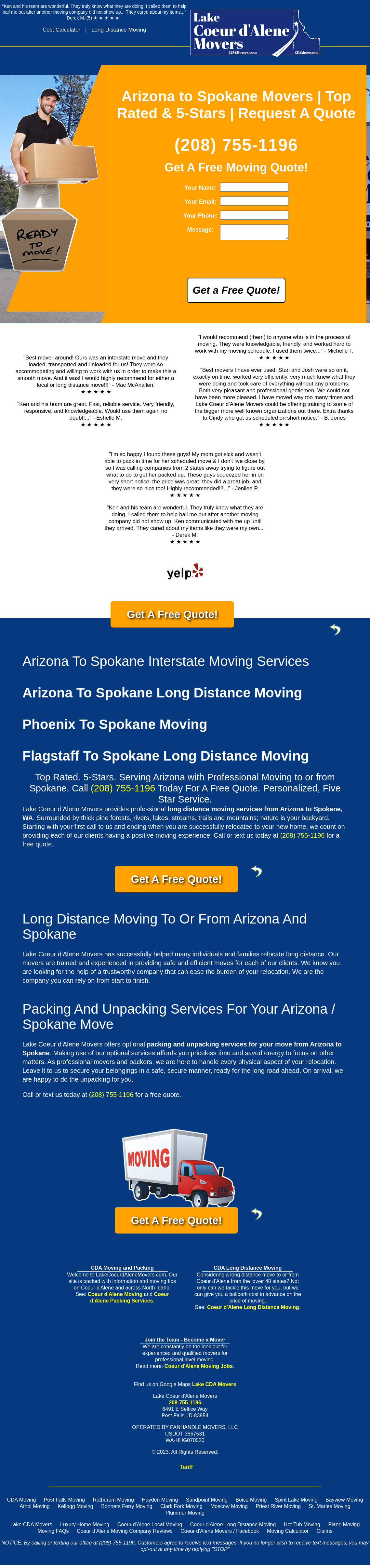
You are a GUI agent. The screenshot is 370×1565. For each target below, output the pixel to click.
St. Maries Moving (329, 1509)
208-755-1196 (185, 1405)
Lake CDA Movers (214, 1387)
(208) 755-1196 (236, 144)
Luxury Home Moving (84, 1527)
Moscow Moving (229, 1509)
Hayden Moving (160, 1502)
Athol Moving (35, 1509)
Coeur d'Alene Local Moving (149, 1527)
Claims (325, 1533)
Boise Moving (251, 1502)
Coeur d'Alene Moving (115, 1297)
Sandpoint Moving (207, 1502)
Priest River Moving (278, 1509)
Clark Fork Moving (181, 1509)
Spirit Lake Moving (296, 1502)
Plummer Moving (185, 1515)
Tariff (186, 1469)
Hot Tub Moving (302, 1527)
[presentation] (230, 264)
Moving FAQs (53, 1533)
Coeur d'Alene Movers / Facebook (219, 1533)
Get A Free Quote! (180, 620)
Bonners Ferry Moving (126, 1509)
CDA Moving (21, 1502)
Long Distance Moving (118, 30)
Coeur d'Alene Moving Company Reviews (125, 1533)
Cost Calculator (61, 30)
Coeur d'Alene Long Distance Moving (253, 1310)
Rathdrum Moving (113, 1502)
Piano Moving (344, 1527)
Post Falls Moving (64, 1502)
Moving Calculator (288, 1533)
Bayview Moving (344, 1502)
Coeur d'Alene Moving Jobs (199, 1368)
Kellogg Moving (75, 1509)
